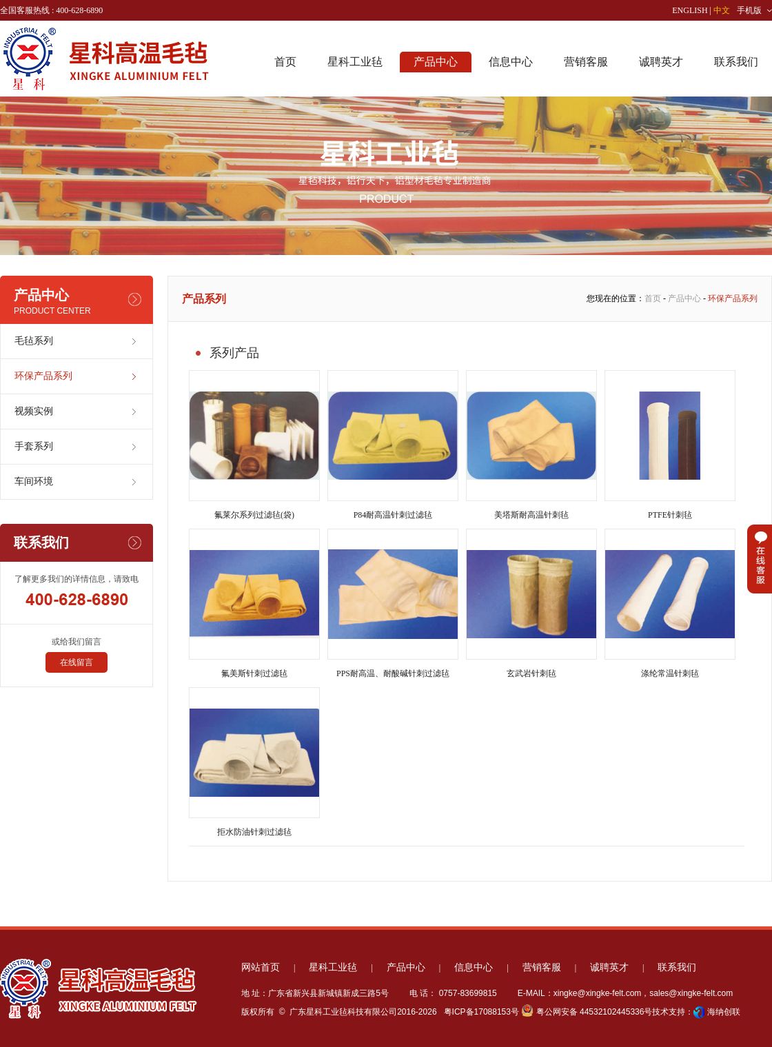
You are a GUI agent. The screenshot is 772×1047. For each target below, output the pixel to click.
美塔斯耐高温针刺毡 (531, 445)
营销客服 (586, 62)
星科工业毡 (355, 62)
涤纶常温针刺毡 (670, 603)
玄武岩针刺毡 (531, 603)
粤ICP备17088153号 (480, 1012)
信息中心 (511, 62)
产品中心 (436, 62)
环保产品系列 (43, 376)
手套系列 (33, 446)
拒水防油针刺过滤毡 (254, 762)
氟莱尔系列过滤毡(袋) (254, 445)
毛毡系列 (33, 341)
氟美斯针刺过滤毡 (254, 603)
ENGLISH (689, 10)
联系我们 (736, 62)
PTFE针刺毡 (670, 445)
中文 (721, 10)
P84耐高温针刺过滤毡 (392, 445)
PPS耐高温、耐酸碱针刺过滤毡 (392, 603)
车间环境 (33, 481)
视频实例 (33, 411)
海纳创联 (723, 1012)
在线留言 (76, 662)
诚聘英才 (661, 62)
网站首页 (260, 967)
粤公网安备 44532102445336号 (586, 1012)
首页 (285, 62)
